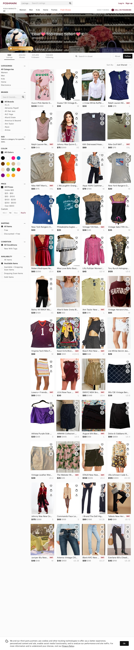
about (117, 56)
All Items (6, 226)
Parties (54, 10)
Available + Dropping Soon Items (12, 268)
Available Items (9, 263)
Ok (124, 643)
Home (45, 10)
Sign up (129, 3)
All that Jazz (8, 111)
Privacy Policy (68, 646)
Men (31, 10)
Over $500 (7, 206)
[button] (26, 3)
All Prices (7, 187)
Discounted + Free (10, 234)
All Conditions (9, 245)
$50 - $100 (8, 196)
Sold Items (7, 277)
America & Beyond (11, 120)
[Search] (49, 3)
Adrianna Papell (10, 108)
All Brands (7, 102)
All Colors (7, 152)
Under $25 (7, 190)
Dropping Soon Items (12, 273)
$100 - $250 (8, 199)
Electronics (6, 85)
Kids (38, 10)
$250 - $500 (8, 203)
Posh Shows (65, 10)
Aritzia (5, 130)
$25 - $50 (7, 193)
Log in (121, 3)
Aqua (5, 127)
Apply (23, 213)
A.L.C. (5, 105)
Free (4, 230)
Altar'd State (8, 117)
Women (22, 10)
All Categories (7, 69)
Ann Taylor (7, 124)
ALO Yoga (7, 114)
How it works (103, 10)
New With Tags (9, 248)
